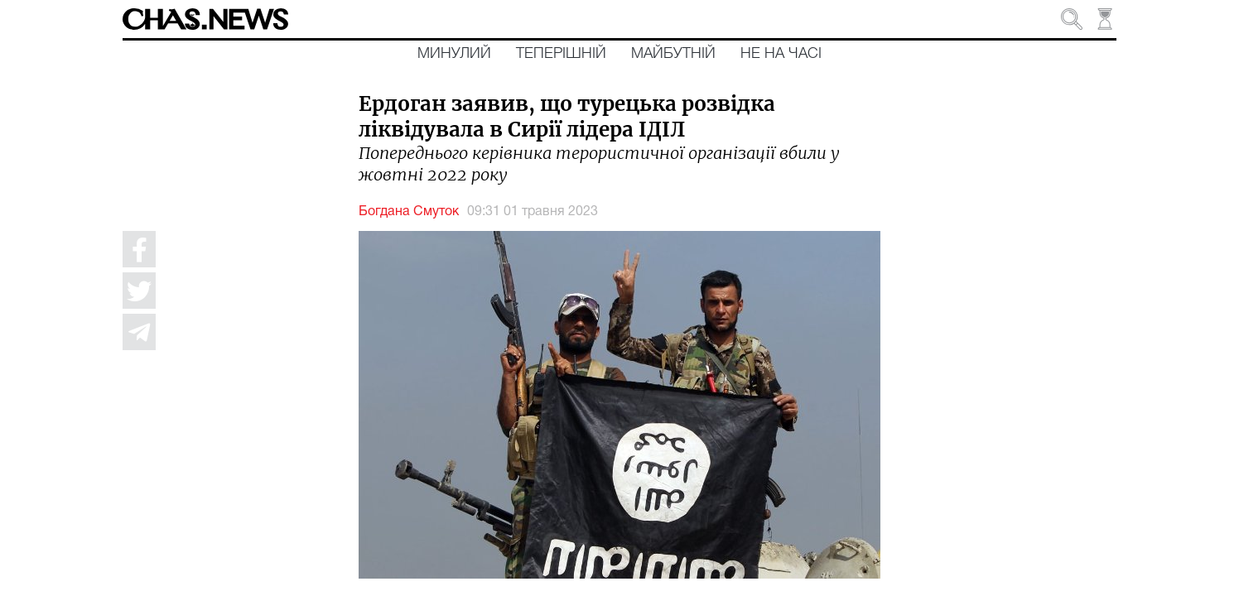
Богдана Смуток (409, 212)
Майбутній (673, 53)
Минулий (454, 53)
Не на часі (781, 53)
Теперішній (561, 53)
